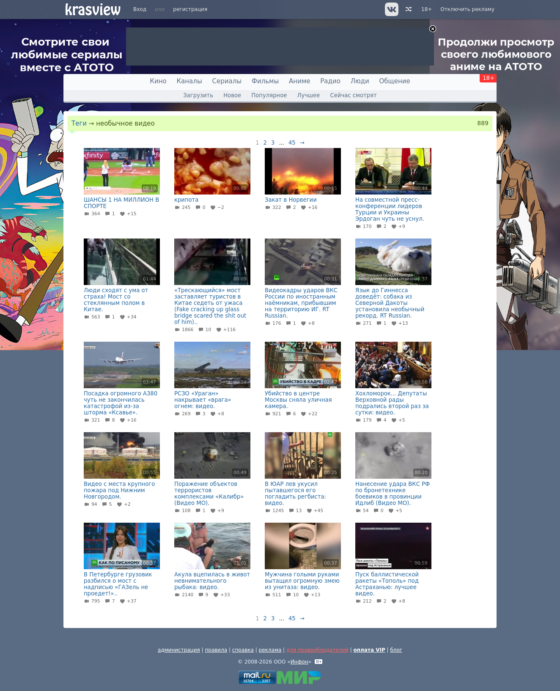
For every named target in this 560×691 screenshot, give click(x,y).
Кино (158, 81)
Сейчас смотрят (353, 95)
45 (292, 143)
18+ (426, 9)
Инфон (299, 662)
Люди (360, 81)
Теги (79, 123)
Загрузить (198, 95)
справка (243, 650)
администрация (179, 650)
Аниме (299, 81)
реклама (270, 650)
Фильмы (265, 81)
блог (396, 650)
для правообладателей (317, 650)
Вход (139, 9)
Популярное (269, 95)
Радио (330, 81)
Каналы (189, 81)
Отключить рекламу (467, 9)
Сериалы (227, 81)
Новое (232, 95)
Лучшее (308, 95)
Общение (394, 81)
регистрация (190, 9)
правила (216, 650)
